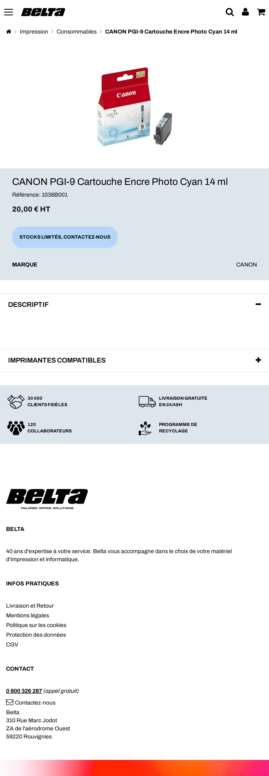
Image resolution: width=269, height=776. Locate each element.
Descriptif (28, 304)
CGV (12, 645)
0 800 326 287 (24, 691)
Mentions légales (27, 615)
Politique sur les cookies (36, 625)
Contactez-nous (30, 703)
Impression (34, 32)
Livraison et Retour (30, 606)
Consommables (77, 32)
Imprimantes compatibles (57, 360)
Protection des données (36, 635)
